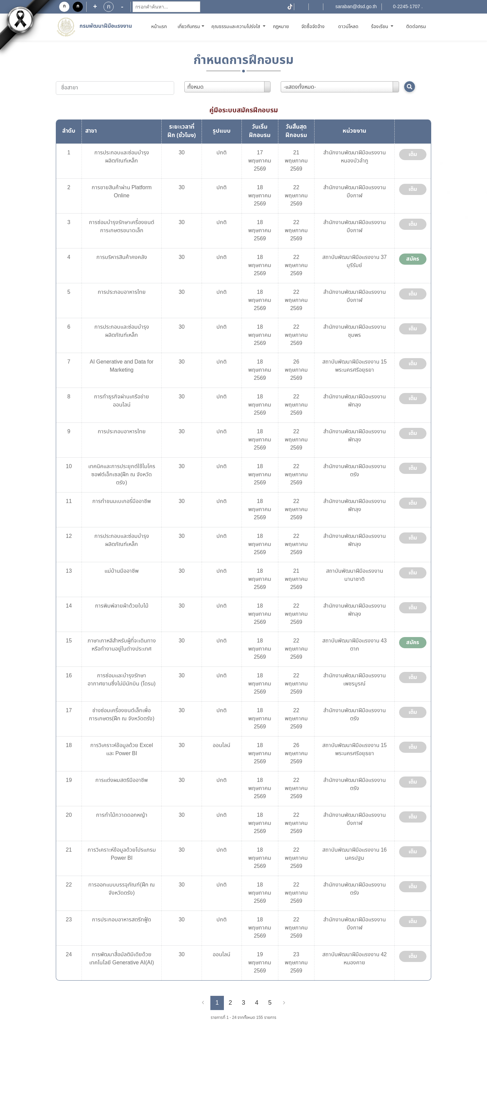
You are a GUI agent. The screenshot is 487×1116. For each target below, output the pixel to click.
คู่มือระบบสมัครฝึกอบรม (243, 110)
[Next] (284, 1003)
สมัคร (412, 259)
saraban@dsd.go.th (356, 6)
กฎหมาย (281, 26)
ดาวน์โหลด (348, 26)
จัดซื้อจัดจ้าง (313, 26)
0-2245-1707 (406, 6)
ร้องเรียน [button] (380, 26)
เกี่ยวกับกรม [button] (189, 26)
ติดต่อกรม (416, 26)
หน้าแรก (160, 26)
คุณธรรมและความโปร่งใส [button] (236, 26)
